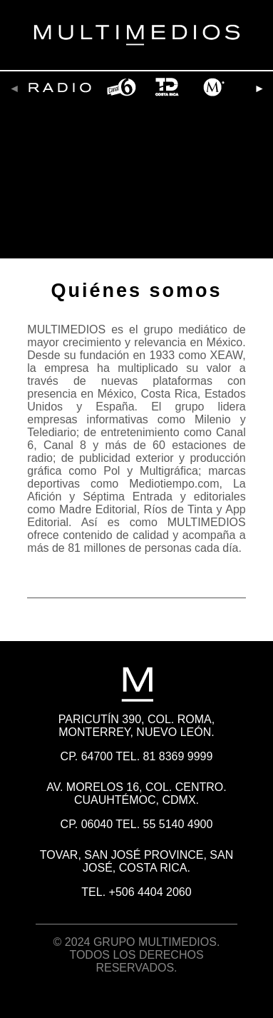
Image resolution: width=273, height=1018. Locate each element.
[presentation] (14, 89)
